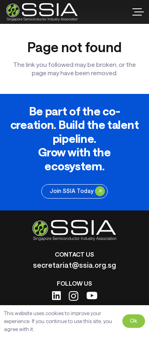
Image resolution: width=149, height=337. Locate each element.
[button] (138, 12)
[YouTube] (91, 295)
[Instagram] (73, 296)
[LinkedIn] (56, 295)
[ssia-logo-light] (42, 12)
